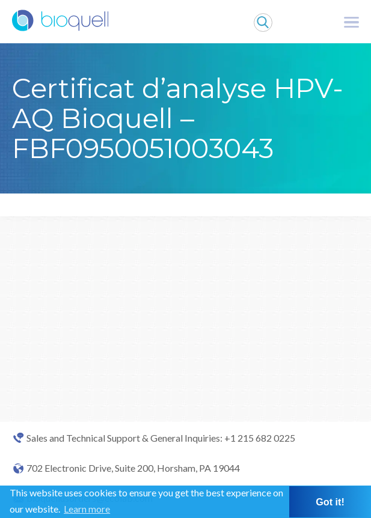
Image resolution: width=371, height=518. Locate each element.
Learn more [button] (87, 508)
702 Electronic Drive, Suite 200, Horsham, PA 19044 (133, 468)
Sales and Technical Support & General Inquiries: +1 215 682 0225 (160, 438)
